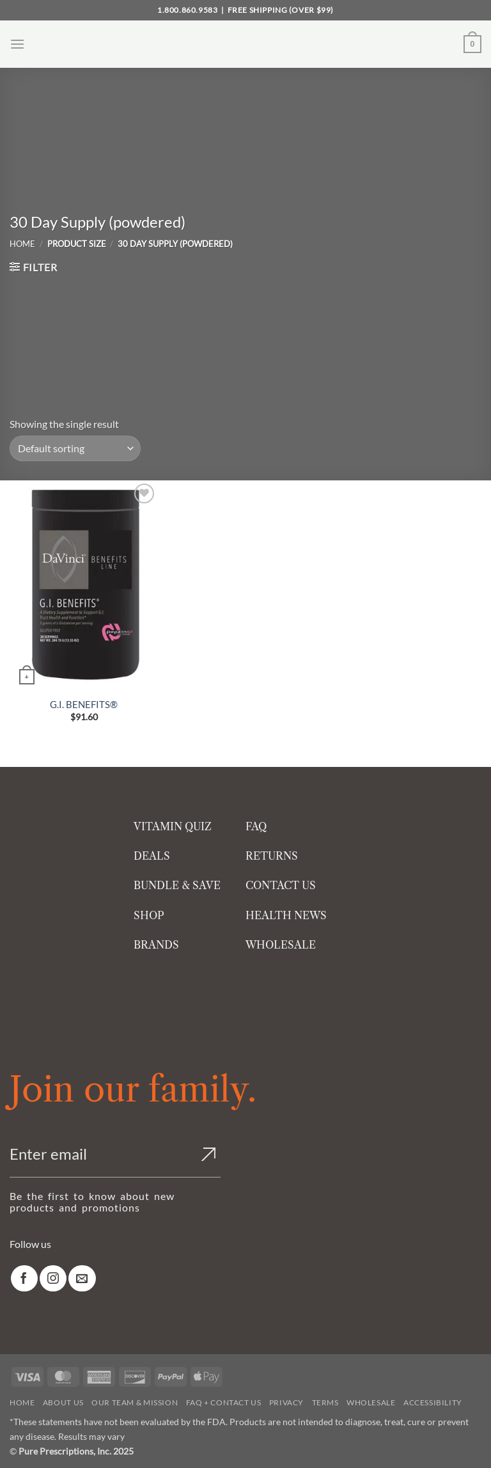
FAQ (256, 826)
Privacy (286, 1402)
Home (22, 244)
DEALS (152, 855)
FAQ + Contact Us (223, 1402)
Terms (325, 1402)
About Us (63, 1402)
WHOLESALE (281, 944)
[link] (24, 1278)
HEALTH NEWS (286, 915)
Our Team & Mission (134, 1402)
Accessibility (432, 1402)
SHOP (149, 915)
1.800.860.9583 (187, 10)
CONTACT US (281, 885)
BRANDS (156, 944)
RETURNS (272, 855)
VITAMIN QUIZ (173, 826)
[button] (17, 43)
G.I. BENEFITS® (84, 704)
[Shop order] (75, 448)
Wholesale (371, 1402)
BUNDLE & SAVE (177, 885)
